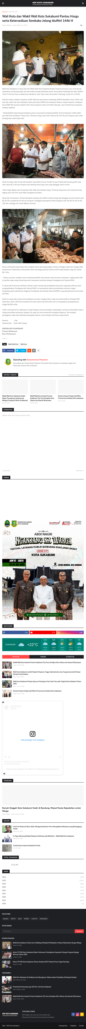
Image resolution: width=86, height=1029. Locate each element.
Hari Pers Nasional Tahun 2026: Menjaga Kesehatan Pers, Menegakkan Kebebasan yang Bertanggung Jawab (47, 828)
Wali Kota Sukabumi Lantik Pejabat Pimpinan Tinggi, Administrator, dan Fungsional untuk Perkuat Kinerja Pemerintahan (46, 673)
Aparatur (5, 918)
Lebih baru (6, 470)
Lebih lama (79, 470)
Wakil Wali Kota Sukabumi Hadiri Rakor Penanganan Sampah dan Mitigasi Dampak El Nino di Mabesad (15, 398)
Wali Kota (23, 344)
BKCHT (13, 918)
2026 (43, 877)
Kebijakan (73, 1026)
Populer (16, 657)
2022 (43, 890)
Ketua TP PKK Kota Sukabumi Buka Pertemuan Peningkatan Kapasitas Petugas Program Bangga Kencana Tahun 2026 (46, 953)
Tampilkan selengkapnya (76, 375)
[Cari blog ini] (38, 931)
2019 (43, 900)
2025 (43, 881)
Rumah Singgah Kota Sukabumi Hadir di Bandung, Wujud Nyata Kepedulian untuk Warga (41, 809)
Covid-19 (34, 918)
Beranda (4, 12)
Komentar (70, 657)
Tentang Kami (63, 1026)
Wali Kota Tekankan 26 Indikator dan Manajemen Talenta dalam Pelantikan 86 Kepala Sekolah (44, 977)
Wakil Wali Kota (13, 12)
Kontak (81, 1026)
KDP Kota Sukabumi (12, 1026)
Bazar (20, 918)
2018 (43, 904)
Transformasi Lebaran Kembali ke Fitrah (26, 845)
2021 (43, 894)
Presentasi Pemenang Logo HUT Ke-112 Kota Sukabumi (32, 987)
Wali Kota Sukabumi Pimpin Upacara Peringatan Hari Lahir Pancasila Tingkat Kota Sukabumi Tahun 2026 (47, 682)
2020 (43, 897)
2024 (43, 884)
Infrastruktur (43, 918)
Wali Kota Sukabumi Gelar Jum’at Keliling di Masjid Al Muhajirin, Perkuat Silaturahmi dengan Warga (47, 943)
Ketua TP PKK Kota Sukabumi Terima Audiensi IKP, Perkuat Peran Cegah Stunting (41, 962)
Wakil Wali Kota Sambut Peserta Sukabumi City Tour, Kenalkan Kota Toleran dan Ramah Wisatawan (42, 398)
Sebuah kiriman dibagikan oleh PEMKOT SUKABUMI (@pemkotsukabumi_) (32, 769)
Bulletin (26, 918)
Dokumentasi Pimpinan (37, 359)
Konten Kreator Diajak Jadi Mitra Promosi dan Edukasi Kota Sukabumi (70, 397)
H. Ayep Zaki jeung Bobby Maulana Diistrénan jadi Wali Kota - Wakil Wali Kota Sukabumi (43, 836)
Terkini (43, 657)
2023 (43, 887)
